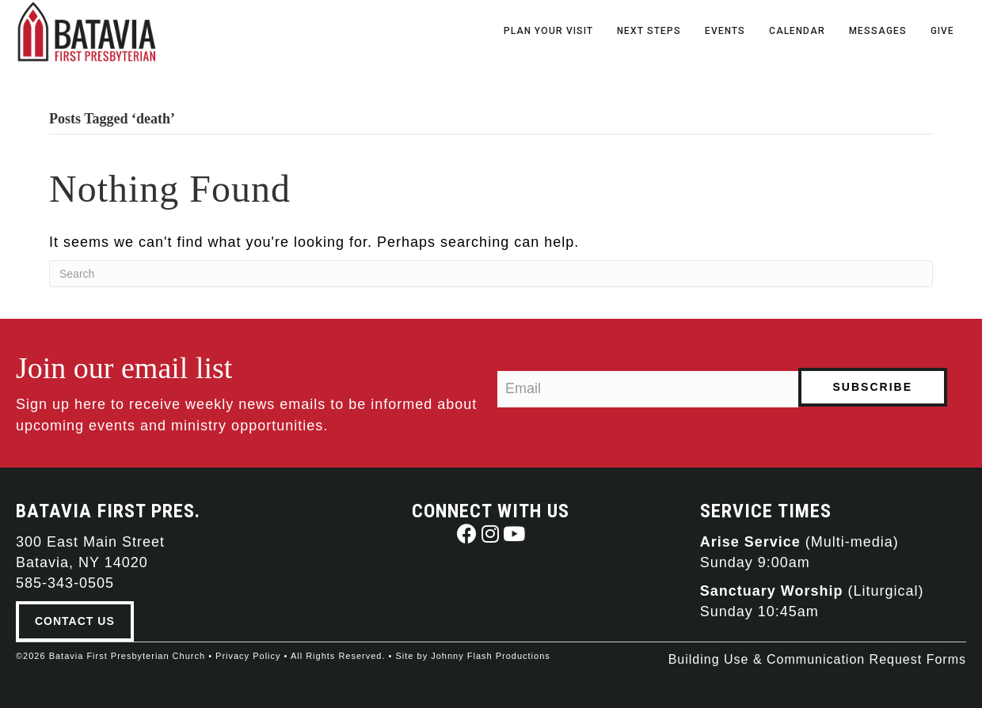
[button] (467, 533)
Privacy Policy (247, 656)
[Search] (491, 273)
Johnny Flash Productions (490, 656)
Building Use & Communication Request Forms (817, 659)
